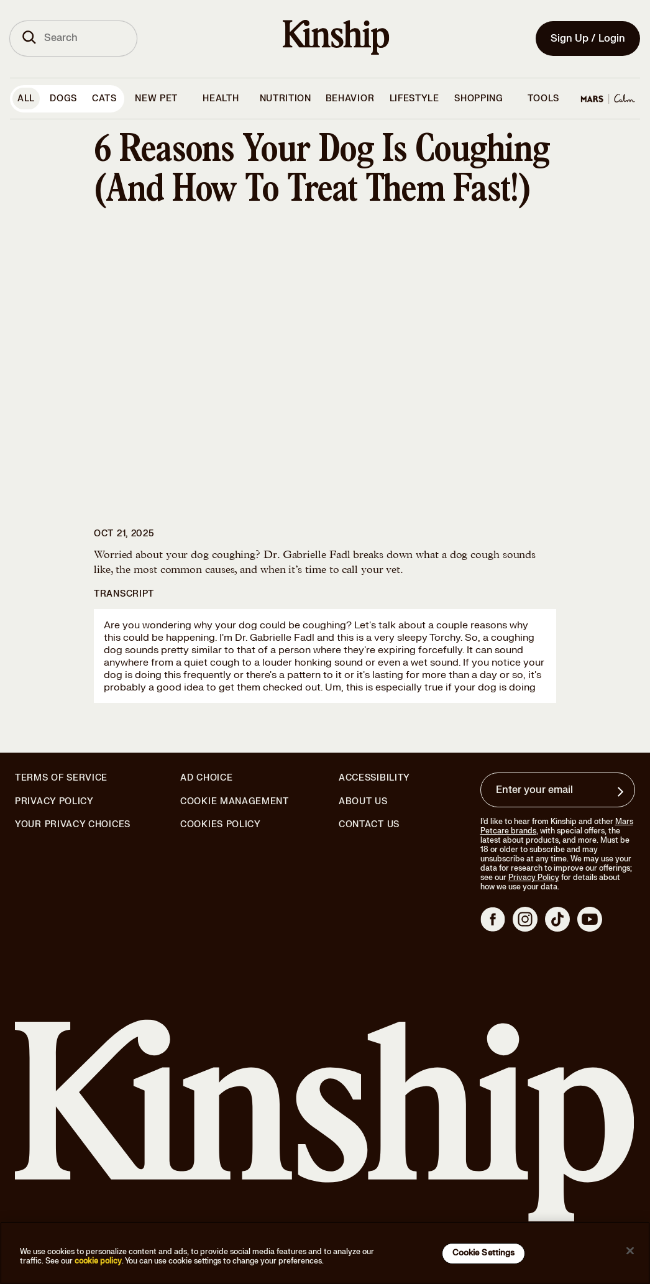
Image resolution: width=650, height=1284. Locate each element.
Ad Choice (206, 778)
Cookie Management (234, 801)
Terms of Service (61, 778)
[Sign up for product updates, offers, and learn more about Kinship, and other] (622, 792)
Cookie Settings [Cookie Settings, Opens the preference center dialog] (483, 1253)
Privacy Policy (54, 801)
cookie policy (98, 1261)
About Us (363, 801)
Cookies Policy (220, 824)
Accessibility (374, 778)
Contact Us (369, 824)
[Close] (630, 1251)
